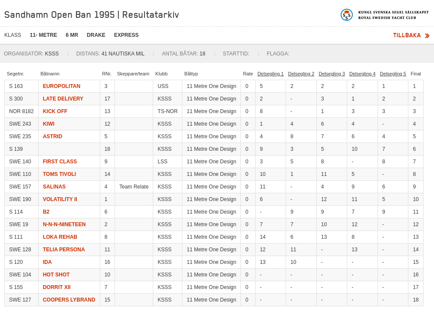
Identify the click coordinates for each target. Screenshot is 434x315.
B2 (46, 212)
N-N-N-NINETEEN (64, 224)
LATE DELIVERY (63, 99)
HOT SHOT (56, 275)
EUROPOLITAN (61, 86)
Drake (96, 35)
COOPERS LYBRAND (69, 300)
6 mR (72, 35)
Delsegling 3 (332, 73)
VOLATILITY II (60, 199)
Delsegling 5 (393, 73)
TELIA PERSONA (64, 250)
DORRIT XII (57, 287)
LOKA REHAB (60, 237)
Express (126, 35)
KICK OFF (55, 111)
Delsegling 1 (270, 73)
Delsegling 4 (362, 73)
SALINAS (54, 187)
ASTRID (52, 136)
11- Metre (43, 35)
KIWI (49, 124)
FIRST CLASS (60, 162)
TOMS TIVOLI (59, 174)
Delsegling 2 (301, 73)
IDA (47, 262)
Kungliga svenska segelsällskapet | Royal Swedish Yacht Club (385, 15)
